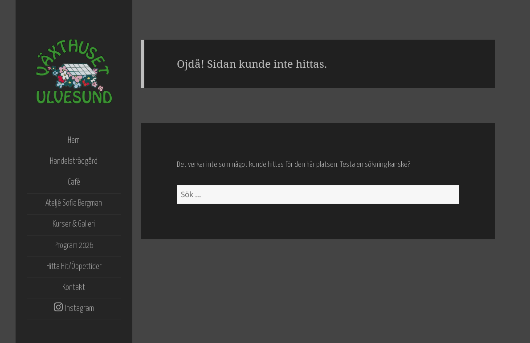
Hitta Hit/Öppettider (74, 267)
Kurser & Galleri (74, 224)
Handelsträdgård (74, 161)
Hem (74, 140)
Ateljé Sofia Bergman (73, 203)
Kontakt (73, 288)
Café (74, 182)
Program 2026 (73, 246)
